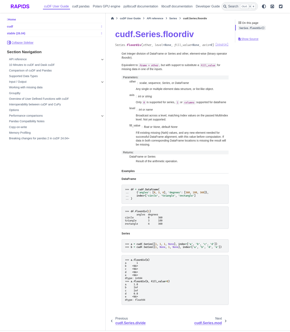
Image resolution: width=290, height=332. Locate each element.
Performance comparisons (26, 115)
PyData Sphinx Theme (256, 323)
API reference (18, 59)
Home (12, 19)
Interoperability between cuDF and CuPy (35, 104)
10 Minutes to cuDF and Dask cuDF (32, 64)
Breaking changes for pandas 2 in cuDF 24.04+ (39, 138)
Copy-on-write (18, 127)
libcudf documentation (177, 6)
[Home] (81, 18)
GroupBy (14, 93)
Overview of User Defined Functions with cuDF (39, 98)
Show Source (248, 39)
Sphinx (33, 326)
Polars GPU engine (106, 6)
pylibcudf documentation (140, 6)
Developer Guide (208, 6)
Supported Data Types (23, 76)
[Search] (240, 6)
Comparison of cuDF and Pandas (30, 70)
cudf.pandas (81, 6)
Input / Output (17, 81)
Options (14, 110)
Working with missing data (26, 87)
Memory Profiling (20, 132)
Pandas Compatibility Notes (27, 121)
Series (142, 18)
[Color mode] (264, 6)
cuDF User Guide (56, 6)
